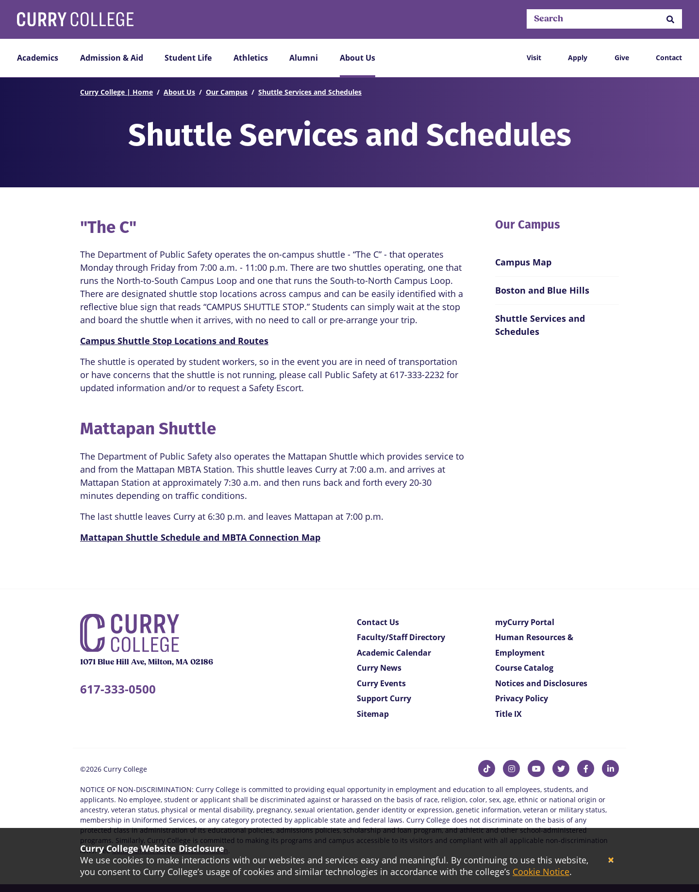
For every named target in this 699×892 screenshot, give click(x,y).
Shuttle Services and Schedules (310, 92)
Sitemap (373, 714)
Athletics (250, 57)
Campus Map (523, 262)
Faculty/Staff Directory (401, 637)
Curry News (379, 667)
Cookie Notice (541, 871)
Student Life (188, 57)
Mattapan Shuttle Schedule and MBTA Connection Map (200, 537)
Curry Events (381, 683)
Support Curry (384, 698)
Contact (669, 57)
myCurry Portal (524, 622)
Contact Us (378, 622)
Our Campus (227, 92)
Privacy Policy (521, 698)
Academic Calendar (394, 652)
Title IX (508, 714)
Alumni (303, 57)
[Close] (611, 860)
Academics (37, 57)
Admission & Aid (111, 57)
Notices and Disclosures (541, 683)
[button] (670, 19)
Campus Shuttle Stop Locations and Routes (174, 341)
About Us (357, 57)
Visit (534, 57)
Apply (577, 57)
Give (622, 57)
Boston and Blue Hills (542, 290)
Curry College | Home (116, 92)
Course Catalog (524, 667)
